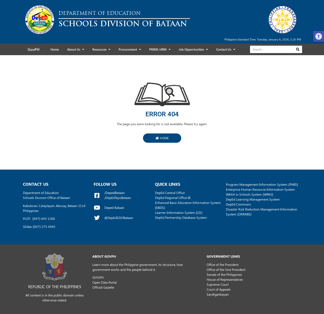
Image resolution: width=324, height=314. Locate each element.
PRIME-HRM (159, 49)
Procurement (130, 49)
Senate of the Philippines (224, 274)
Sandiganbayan (218, 294)
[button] (318, 36)
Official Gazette (103, 287)
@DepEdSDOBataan (118, 217)
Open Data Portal (104, 282)
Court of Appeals (219, 289)
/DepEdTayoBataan (117, 197)
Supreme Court (218, 284)
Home (54, 49)
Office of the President (222, 264)
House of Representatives (225, 279)
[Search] (297, 49)
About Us (75, 49)
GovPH (33, 49)
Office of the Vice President (226, 269)
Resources (101, 49)
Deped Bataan (114, 207)
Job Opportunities (193, 49)
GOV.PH (98, 277)
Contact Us (225, 49)
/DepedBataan (114, 192)
